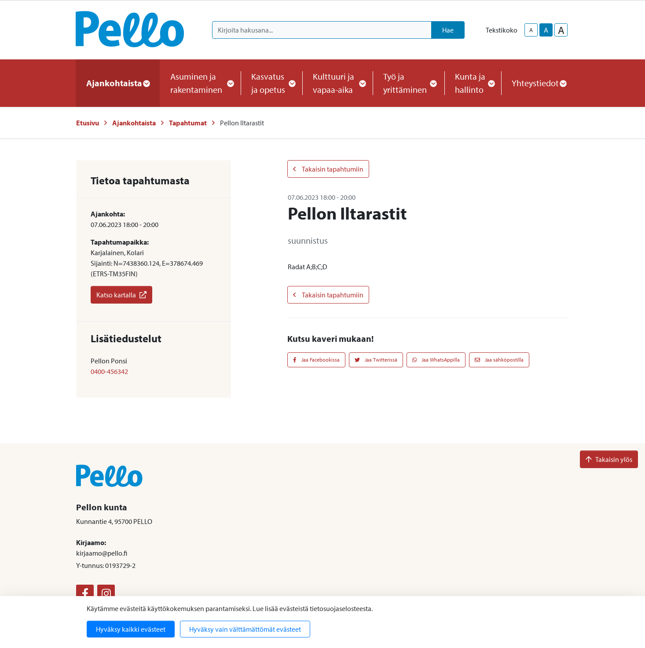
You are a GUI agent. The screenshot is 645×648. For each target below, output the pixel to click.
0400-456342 (109, 371)
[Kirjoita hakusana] (322, 30)
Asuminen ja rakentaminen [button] (200, 83)
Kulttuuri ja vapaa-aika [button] (337, 83)
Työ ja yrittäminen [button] (408, 83)
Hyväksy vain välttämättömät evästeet (245, 629)
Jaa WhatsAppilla (436, 359)
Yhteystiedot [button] (539, 82)
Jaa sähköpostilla (499, 359)
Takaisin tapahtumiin (328, 169)
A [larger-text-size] (561, 30)
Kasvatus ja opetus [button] (271, 83)
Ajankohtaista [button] (117, 82)
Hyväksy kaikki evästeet (130, 629)
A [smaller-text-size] (531, 29)
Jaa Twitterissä (376, 359)
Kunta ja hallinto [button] (473, 83)
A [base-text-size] (546, 30)
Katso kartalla (121, 294)
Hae (448, 30)
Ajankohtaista (134, 122)
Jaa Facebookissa (316, 359)
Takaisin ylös (609, 459)
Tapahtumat (188, 122)
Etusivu (87, 122)
